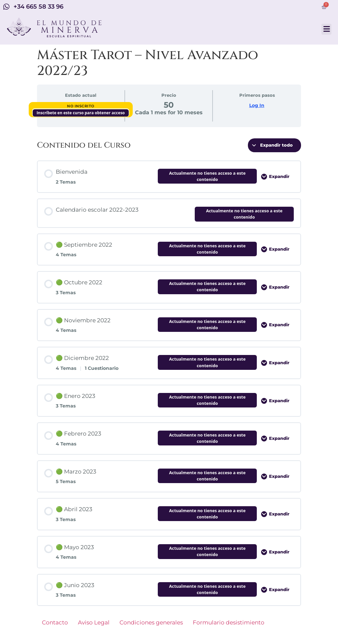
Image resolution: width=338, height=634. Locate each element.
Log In (256, 105)
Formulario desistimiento (228, 622)
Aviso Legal (94, 622)
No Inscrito (80, 106)
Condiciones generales (151, 622)
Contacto (55, 622)
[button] (326, 29)
